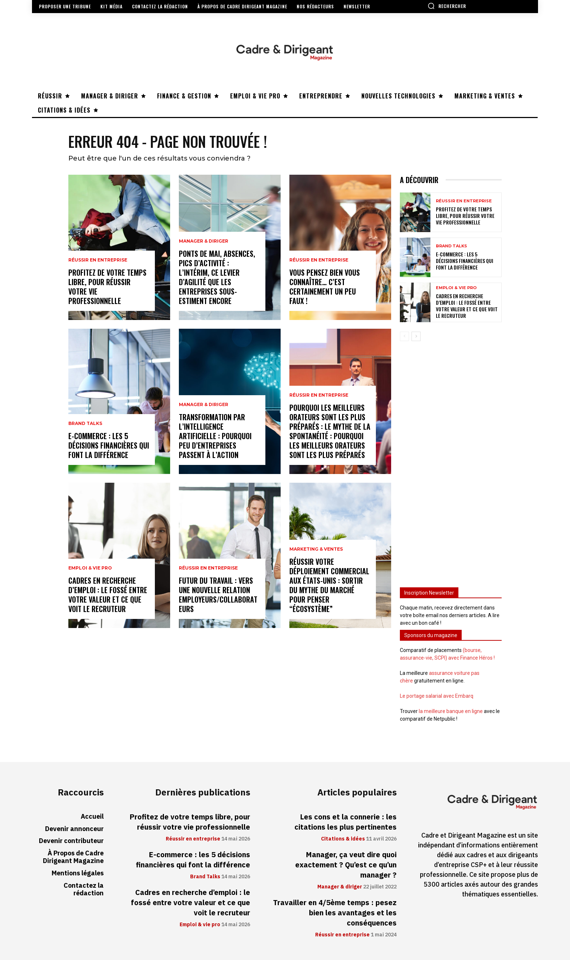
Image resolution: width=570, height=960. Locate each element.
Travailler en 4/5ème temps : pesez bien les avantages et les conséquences (335, 912)
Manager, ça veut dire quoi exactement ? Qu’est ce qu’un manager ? (346, 864)
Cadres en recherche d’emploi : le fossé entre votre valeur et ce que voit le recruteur (107, 594)
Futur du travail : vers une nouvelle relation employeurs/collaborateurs (218, 594)
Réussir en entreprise (97, 260)
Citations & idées (343, 839)
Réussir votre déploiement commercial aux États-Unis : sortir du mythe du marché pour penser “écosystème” (329, 585)
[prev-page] (404, 336)
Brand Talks (85, 423)
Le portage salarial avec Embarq (436, 696)
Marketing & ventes (316, 549)
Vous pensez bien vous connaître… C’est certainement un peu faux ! (324, 286)
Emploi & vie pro (90, 568)
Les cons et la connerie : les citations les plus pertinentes (345, 822)
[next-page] (416, 336)
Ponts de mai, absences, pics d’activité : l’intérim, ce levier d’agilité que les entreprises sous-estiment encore (217, 277)
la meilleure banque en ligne (451, 711)
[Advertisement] (451, 461)
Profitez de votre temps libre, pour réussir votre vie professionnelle (107, 286)
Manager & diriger (203, 241)
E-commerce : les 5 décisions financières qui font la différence (108, 445)
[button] (447, 5)
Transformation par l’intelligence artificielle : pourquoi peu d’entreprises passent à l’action (215, 436)
